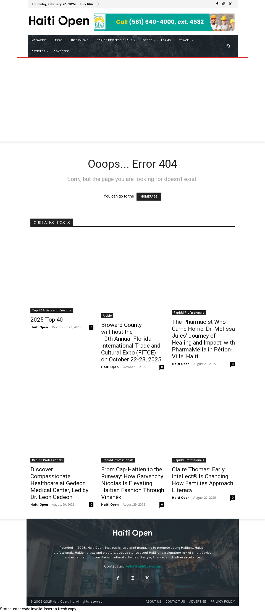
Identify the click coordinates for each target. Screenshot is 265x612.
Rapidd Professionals (189, 312)
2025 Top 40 (46, 319)
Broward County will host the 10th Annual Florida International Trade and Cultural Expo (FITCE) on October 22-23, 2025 (131, 342)
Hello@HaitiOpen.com (143, 566)
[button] (228, 45)
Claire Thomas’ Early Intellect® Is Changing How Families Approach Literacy (202, 479)
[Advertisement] (132, 102)
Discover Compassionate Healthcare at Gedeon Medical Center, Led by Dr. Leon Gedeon (59, 483)
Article (107, 315)
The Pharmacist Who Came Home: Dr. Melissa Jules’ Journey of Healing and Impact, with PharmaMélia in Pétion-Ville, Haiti (203, 339)
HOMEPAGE (149, 196)
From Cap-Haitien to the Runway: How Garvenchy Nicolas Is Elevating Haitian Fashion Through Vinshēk (132, 483)
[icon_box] (89, 5)
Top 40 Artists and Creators (51, 310)
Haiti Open (39, 327)
